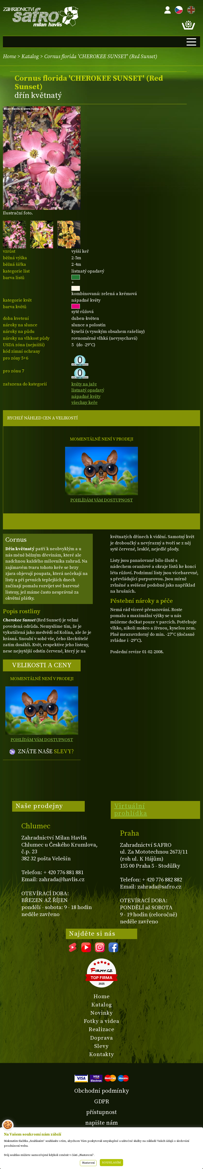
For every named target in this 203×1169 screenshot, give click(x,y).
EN (190, 9)
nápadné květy (86, 396)
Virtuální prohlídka (130, 809)
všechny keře (84, 402)
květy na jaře (84, 384)
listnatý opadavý (87, 390)
